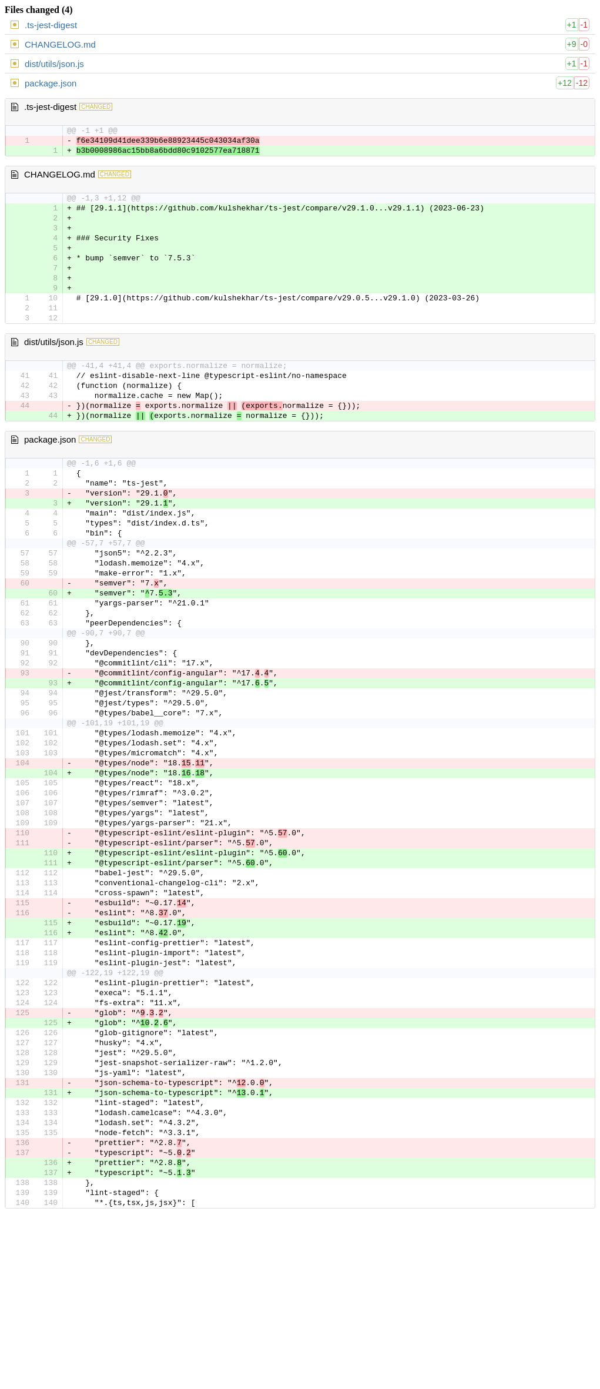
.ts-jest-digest (51, 25)
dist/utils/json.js (54, 64)
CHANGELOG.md (60, 44)
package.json (50, 83)
